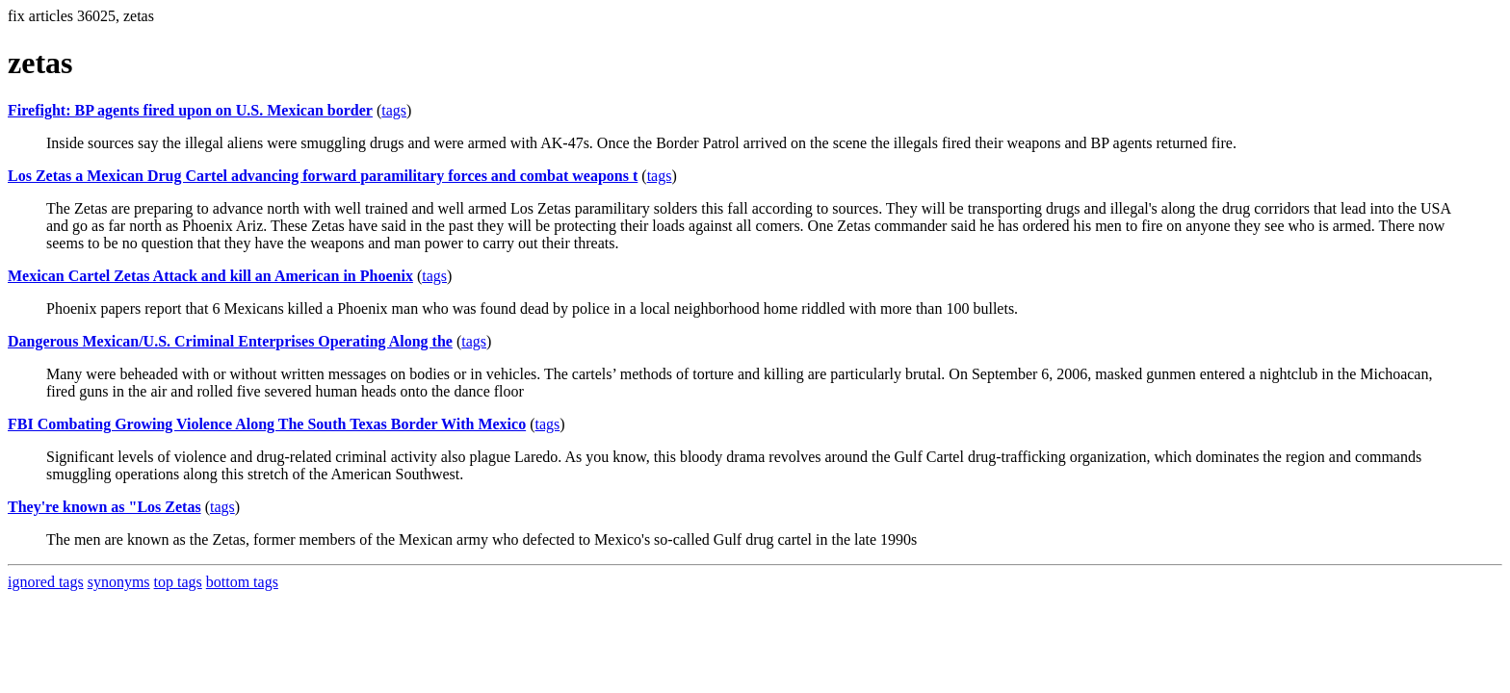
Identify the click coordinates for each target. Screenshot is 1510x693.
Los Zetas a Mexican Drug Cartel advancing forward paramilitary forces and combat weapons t (323, 175)
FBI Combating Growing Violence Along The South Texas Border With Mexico (267, 424)
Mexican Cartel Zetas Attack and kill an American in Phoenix (210, 276)
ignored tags (46, 582)
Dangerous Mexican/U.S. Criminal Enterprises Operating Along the (230, 341)
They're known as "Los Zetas (104, 507)
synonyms (119, 582)
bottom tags (242, 582)
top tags (178, 582)
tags (393, 110)
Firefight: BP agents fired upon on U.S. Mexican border (190, 110)
